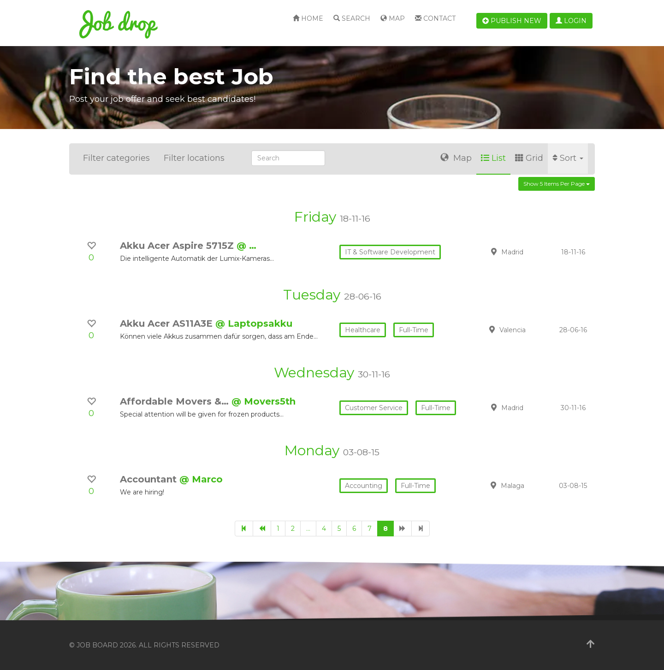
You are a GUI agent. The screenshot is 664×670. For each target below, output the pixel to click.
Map (392, 18)
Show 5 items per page (556, 183)
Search (351, 18)
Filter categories (116, 158)
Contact (435, 18)
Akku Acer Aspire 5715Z (178, 245)
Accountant (149, 479)
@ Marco (201, 479)
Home (308, 18)
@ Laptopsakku (253, 323)
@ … (246, 245)
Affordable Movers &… (175, 401)
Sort (567, 158)
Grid (529, 158)
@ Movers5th (263, 401)
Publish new (511, 21)
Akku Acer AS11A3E (167, 323)
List (493, 158)
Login (571, 21)
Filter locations (194, 158)
